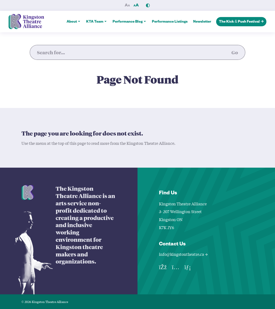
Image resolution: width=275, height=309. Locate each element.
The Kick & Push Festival (241, 22)
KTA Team (94, 22)
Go (234, 52)
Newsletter (202, 22)
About (72, 22)
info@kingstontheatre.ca (183, 254)
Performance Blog (128, 22)
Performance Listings (170, 22)
